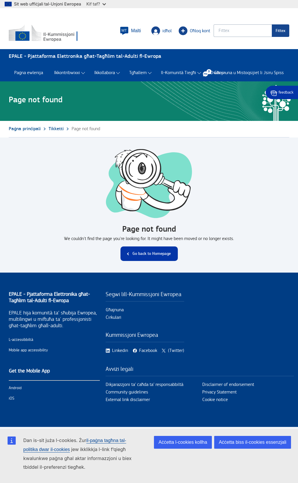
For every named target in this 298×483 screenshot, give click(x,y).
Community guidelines (127, 392)
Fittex (280, 30)
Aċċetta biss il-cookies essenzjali (252, 442)
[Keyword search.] (243, 30)
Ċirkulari (113, 317)
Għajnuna (115, 310)
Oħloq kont (194, 30)
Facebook (148, 350)
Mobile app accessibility (28, 350)
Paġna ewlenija (28, 73)
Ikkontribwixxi (67, 73)
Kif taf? (96, 3)
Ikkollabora (104, 73)
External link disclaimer (128, 400)
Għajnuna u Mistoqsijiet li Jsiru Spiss (246, 72)
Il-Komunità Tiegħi (178, 73)
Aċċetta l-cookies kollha (183, 442)
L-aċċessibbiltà (21, 339)
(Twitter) (176, 350)
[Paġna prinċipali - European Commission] (44, 33)
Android (15, 388)
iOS (11, 398)
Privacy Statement (219, 392)
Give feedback (281, 92)
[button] (130, 31)
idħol (161, 30)
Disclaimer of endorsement (228, 384)
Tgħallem (138, 73)
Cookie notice (215, 400)
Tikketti (56, 129)
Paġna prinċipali (25, 129)
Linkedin (120, 350)
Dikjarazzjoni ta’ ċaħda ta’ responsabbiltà (144, 384)
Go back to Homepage (151, 253)
